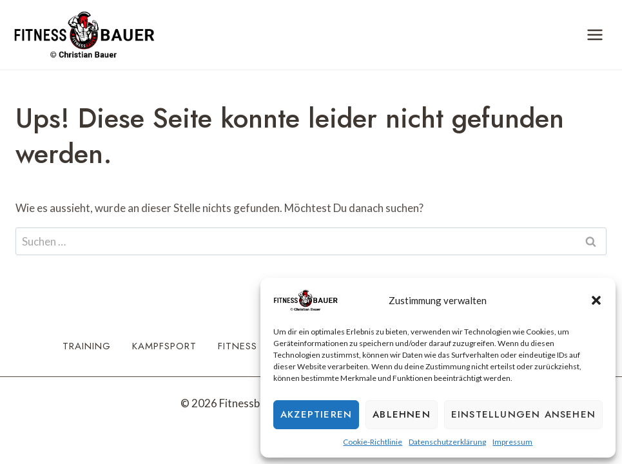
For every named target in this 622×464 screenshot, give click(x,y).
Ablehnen (402, 414)
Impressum (512, 442)
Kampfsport (164, 346)
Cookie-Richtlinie (372, 442)
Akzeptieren (316, 414)
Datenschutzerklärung (447, 442)
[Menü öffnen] (594, 34)
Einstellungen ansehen (523, 414)
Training (87, 346)
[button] (596, 300)
